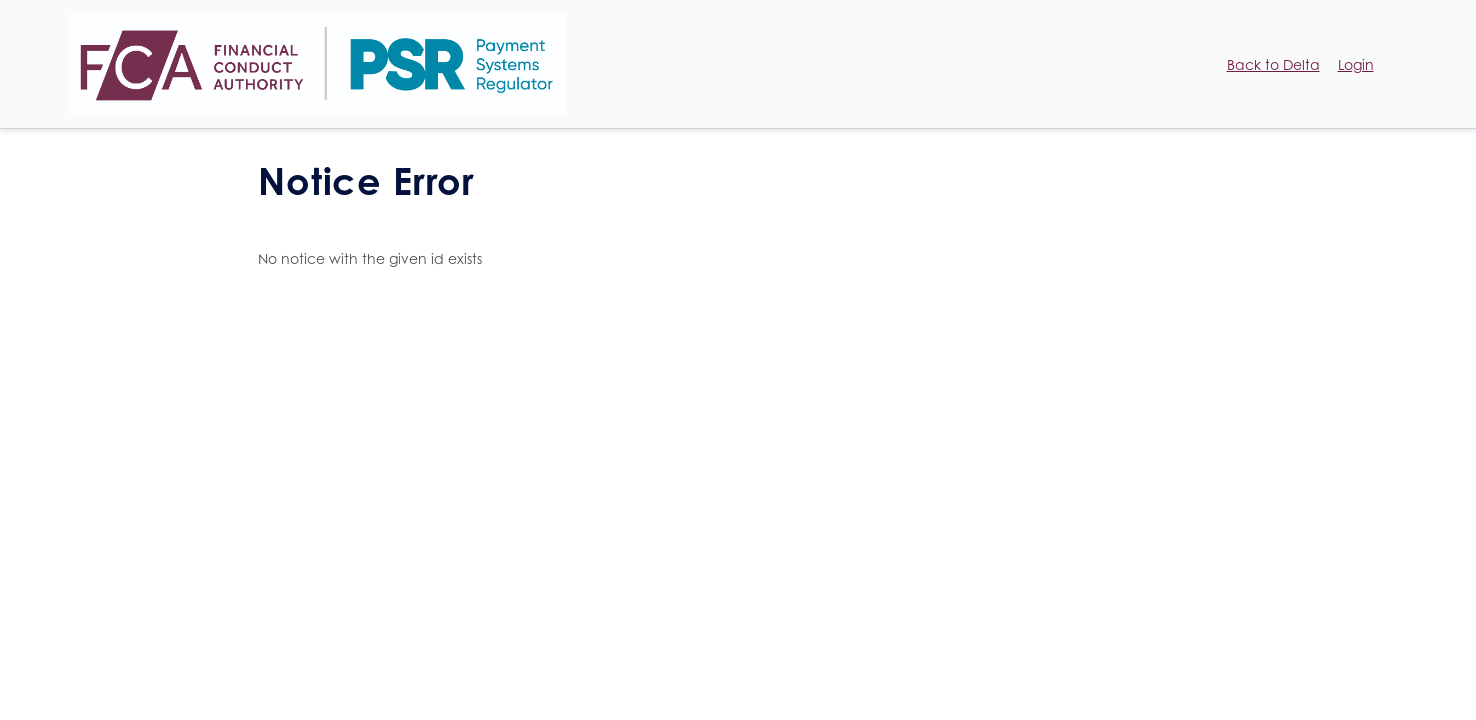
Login (1356, 64)
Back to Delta (1273, 64)
